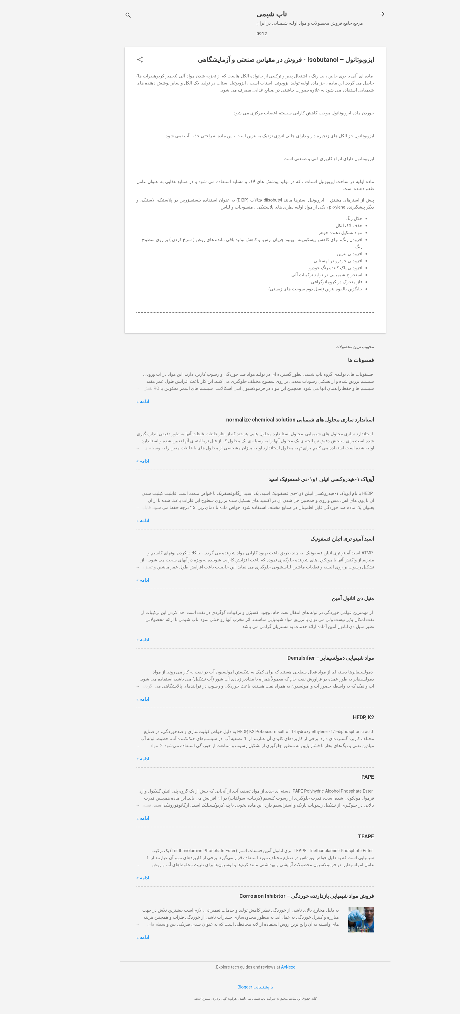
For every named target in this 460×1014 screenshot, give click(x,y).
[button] (114, 60)
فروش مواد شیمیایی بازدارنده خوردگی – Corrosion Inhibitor (281, 896)
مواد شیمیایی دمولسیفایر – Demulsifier (305, 658)
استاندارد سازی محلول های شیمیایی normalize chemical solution (275, 420)
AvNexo (263, 967)
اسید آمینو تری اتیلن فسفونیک (317, 539)
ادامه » (117, 401)
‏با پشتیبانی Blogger (230, 987)
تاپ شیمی (246, 14)
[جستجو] (102, 16)
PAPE (342, 777)
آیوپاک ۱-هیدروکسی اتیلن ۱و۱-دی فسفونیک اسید (296, 479)
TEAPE (341, 836)
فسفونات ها (336, 360)
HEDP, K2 (338, 717)
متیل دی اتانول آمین (328, 598)
